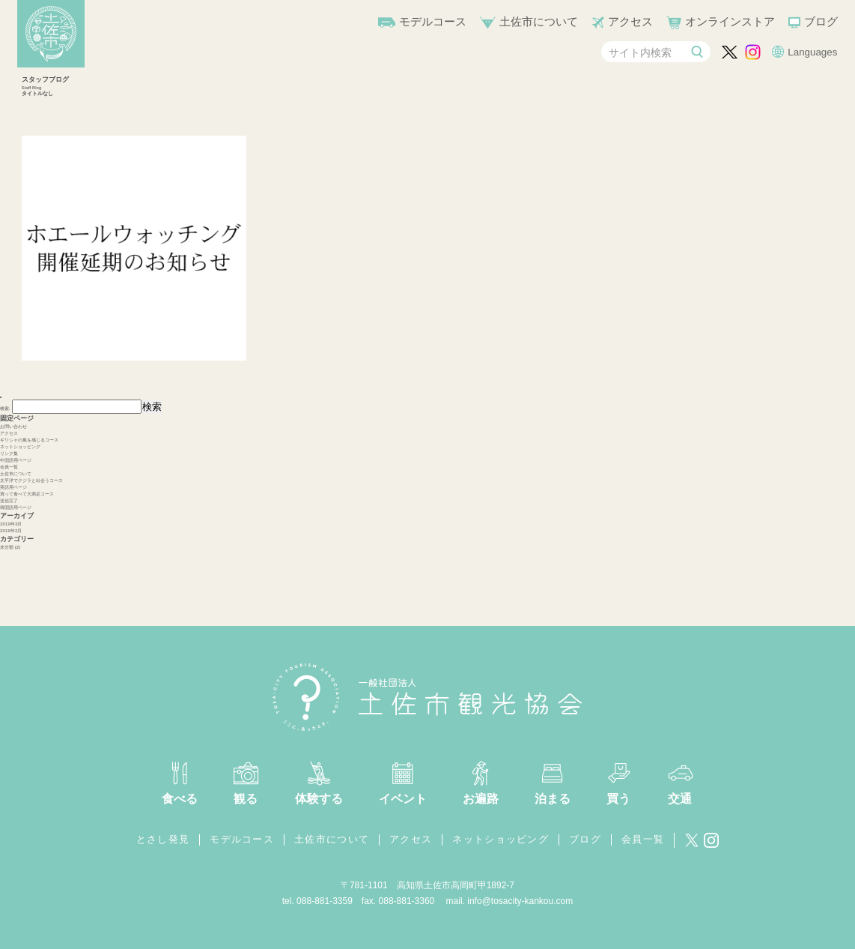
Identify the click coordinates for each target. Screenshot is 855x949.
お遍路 (481, 798)
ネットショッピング (20, 446)
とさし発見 (163, 839)
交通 (680, 798)
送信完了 (9, 500)
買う (618, 798)
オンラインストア (730, 21)
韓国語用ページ (15, 507)
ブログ (821, 21)
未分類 (6, 546)
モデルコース (432, 21)
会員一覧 (9, 466)
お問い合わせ (13, 426)
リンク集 (9, 453)
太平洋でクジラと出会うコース (31, 480)
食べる (180, 798)
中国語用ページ (15, 460)
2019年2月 (11, 530)
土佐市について (538, 21)
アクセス (630, 21)
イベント (403, 798)
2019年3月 (11, 523)
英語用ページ (13, 486)
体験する (319, 798)
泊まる (552, 798)
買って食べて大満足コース (27, 493)
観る (246, 798)
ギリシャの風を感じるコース (29, 439)
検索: (5, 408)
